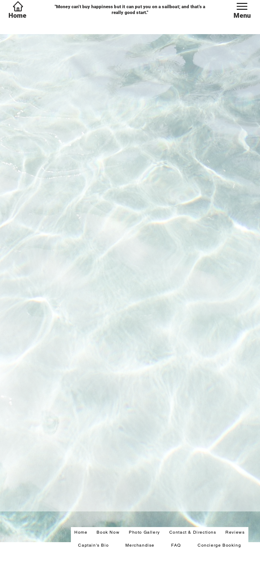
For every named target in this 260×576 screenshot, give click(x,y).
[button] (108, 532)
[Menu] (242, 6)
